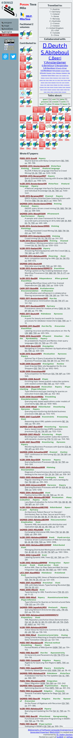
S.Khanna (51, 84)
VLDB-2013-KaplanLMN (31, 248)
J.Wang (48, 87)
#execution (46, 386)
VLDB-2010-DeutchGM (30, 346)
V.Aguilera (61, 89)
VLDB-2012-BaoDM (28, 278)
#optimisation (51, 685)
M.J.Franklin (56, 87)
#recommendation (29, 290)
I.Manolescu (58, 73)
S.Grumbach (63, 77)
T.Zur (56, 80)
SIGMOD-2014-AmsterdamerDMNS (36, 203)
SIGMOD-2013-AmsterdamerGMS (35, 236)
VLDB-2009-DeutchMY (30, 363)
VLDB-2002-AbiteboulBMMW (33, 562)
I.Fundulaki (45, 89)
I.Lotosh (63, 82)
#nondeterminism (29, 399)
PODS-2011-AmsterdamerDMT (34, 298)
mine (57, 104)
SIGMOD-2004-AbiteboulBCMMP (35, 497)
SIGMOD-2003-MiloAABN (31, 529)
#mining (25, 168)
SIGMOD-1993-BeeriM (30, 698)
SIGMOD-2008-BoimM (30, 379)
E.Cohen (61, 80)
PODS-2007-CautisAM (30, 416)
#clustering (47, 434)
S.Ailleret (65, 89)
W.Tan (60, 82)
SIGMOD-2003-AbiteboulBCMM (34, 519)
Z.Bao (69, 73)
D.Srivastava (42, 87)
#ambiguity (50, 477)
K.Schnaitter (67, 82)
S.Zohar (60, 77)
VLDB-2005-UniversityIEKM (33, 485)
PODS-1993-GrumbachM (31, 691)
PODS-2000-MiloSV (29, 589)
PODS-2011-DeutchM (29, 313)
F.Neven (47, 80)
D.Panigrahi (55, 84)
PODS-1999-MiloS (28, 597)
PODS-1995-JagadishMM (31, 668)
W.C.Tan (57, 82)
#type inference (38, 389)
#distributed (44, 406)
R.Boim (67, 70)
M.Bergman (43, 77)
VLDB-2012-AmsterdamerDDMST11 (36, 268)
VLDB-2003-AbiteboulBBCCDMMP (35, 545)
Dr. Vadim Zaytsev (65, 734)
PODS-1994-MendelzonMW (32, 681)
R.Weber (61, 84)
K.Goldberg (60, 87)
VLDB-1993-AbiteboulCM (31, 708)
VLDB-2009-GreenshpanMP (33, 371)
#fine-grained (61, 278)
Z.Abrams (42, 84)
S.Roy (59, 84)
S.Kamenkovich (55, 77)
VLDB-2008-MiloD (28, 406)
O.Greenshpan (44, 75)
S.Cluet (63, 70)
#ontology (26, 228)
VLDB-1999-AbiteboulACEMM (33, 627)
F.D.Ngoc (50, 80)
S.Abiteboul (55, 52)
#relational (60, 572)
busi (42, 104)
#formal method (52, 642)
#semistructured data (58, 597)
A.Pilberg (51, 77)
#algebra (46, 660)
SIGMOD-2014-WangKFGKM (33, 213)
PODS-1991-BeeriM (28, 724)
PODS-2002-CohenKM (30, 555)
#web (51, 537)
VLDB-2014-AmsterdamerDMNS (34, 226)
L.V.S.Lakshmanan (66, 84)
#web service (63, 537)
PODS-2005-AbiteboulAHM (32, 467)
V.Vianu (54, 73)
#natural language (51, 168)
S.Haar (45, 84)
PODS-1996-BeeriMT (29, 652)
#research (26, 316)
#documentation (58, 519)
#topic (45, 379)
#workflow (59, 268)
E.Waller (69, 80)
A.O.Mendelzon (46, 71)
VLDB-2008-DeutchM (30, 386)
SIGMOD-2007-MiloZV (30, 434)
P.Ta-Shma (65, 80)
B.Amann (53, 75)
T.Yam (60, 75)
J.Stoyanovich (68, 87)
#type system (45, 724)
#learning (53, 256)
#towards (60, 691)
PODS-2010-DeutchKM (30, 336)
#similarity (59, 668)
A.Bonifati (42, 82)
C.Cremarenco (54, 89)
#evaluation (49, 353)
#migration (52, 681)
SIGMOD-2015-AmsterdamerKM (34, 166)
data (62, 99)
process (45, 101)
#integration (55, 562)
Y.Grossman (47, 77)
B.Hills (68, 89)
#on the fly (46, 326)
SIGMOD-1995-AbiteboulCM (32, 673)
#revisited (47, 582)
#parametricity (57, 652)
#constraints (48, 416)
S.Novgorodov (61, 65)
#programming (60, 716)
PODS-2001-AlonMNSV (30, 582)
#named (35, 168)
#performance (28, 216)
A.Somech (41, 80)
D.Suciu (58, 68)
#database (46, 313)
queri (45, 99)
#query (42, 158)
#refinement (47, 290)
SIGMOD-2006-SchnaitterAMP (34, 452)
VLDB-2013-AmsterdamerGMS (34, 240)
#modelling (50, 396)
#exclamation (27, 469)
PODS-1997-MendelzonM (31, 642)
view (49, 104)
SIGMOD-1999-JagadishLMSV (33, 607)
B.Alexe (41, 89)
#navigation (48, 346)
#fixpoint (46, 336)
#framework (53, 213)
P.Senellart (49, 73)
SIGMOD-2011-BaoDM (30, 326)
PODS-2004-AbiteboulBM (32, 492)
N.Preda (49, 82)
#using (64, 635)
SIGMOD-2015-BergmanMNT (33, 176)
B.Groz (67, 75)
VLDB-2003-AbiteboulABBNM (33, 537)
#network (53, 607)
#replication (27, 522)
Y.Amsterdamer (55, 62)
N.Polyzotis (43, 73)
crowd (55, 101)
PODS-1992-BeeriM (28, 716)
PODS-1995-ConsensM (30, 660)
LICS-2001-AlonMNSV (30, 572)
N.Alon (44, 80)
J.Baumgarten (53, 82)
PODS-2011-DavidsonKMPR (32, 306)
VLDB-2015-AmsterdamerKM (33, 183)
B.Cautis (49, 75)
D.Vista (45, 87)
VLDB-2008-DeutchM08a (31, 396)
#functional (44, 716)
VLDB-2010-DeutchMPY (31, 353)
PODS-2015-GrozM (28, 158)
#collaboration (47, 288)
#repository (26, 617)
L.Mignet (48, 84)
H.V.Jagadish (64, 75)
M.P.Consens (56, 70)
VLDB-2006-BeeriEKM (30, 459)
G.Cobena (46, 82)
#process (58, 313)
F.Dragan (58, 89)
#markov (58, 336)
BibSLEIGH (54, 732)
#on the (53, 298)
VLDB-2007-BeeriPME (30, 442)
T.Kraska (63, 87)
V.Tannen (67, 77)
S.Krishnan (51, 87)
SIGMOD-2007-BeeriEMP (31, 426)
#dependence (45, 278)
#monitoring (59, 406)
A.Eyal (64, 68)
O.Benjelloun (48, 65)
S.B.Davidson (49, 68)
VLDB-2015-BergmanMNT (32, 196)
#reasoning (62, 416)
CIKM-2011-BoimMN (29, 288)
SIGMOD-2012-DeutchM (31, 263)
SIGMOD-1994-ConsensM (31, 685)
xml (54, 99)
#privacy (51, 306)
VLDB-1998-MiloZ (28, 635)
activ (63, 101)
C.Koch (53, 80)
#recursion (60, 326)
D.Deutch (55, 45)
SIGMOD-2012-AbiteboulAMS (33, 256)
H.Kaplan (57, 75)
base (65, 104)
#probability (32, 338)
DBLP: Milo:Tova (26, 17)
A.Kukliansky (64, 73)
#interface (56, 166)
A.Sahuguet (49, 89)
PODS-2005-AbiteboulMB (31, 477)
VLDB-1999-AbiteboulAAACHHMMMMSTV (39, 615)
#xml (63, 256)
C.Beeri (55, 57)
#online (60, 363)
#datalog (51, 467)
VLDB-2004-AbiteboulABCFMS (34, 507)
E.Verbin (58, 80)
